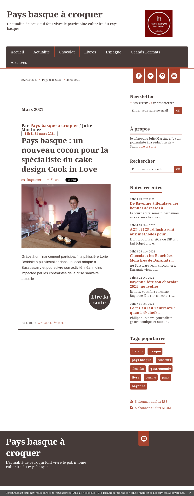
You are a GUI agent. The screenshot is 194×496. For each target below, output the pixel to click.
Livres (90, 52)
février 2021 (29, 80)
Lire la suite (99, 299)
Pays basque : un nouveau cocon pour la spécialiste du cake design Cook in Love (64, 154)
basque (155, 351)
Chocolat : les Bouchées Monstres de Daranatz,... (152, 257)
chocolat (138, 368)
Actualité (41, 52)
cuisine (151, 377)
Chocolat (67, 52)
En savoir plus (176, 492)
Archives (19, 62)
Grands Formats (145, 52)
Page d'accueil (51, 80)
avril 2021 (73, 80)
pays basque (141, 360)
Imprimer (31, 180)
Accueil (17, 52)
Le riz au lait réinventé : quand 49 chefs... (152, 310)
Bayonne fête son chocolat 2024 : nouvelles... (154, 284)
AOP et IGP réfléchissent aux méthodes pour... (152, 231)
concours (164, 360)
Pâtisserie (59, 323)
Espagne (113, 52)
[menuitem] (17, 51)
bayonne (138, 386)
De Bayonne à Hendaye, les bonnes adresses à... (154, 205)
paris (166, 377)
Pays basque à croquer (55, 14)
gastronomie (160, 368)
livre (135, 377)
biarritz (137, 351)
